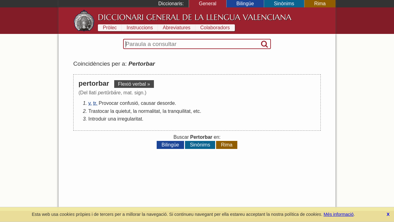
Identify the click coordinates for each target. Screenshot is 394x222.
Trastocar (98, 111)
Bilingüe (245, 3)
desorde (166, 103)
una (112, 118)
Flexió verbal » (134, 84)
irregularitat (129, 118)
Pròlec (110, 27)
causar (148, 103)
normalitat (149, 111)
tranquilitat (179, 111)
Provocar (109, 103)
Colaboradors (215, 27)
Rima (320, 3)
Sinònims (284, 3)
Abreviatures (177, 27)
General (207, 3)
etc (196, 111)
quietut (122, 111)
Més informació (339, 214)
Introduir (97, 118)
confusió (129, 103)
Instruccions (140, 27)
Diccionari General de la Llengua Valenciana (194, 17)
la (112, 111)
